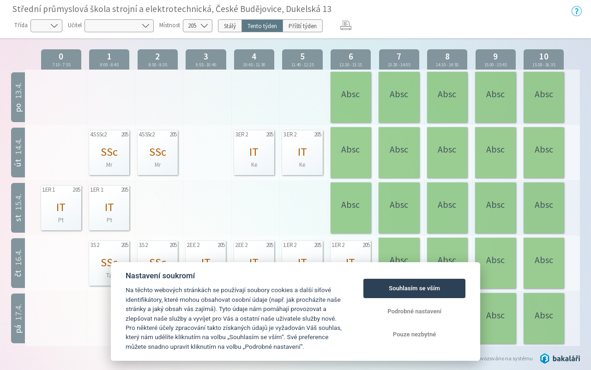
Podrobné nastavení (414, 311)
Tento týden (262, 26)
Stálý (230, 26)
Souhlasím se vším (414, 288)
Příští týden (303, 26)
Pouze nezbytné (414, 334)
